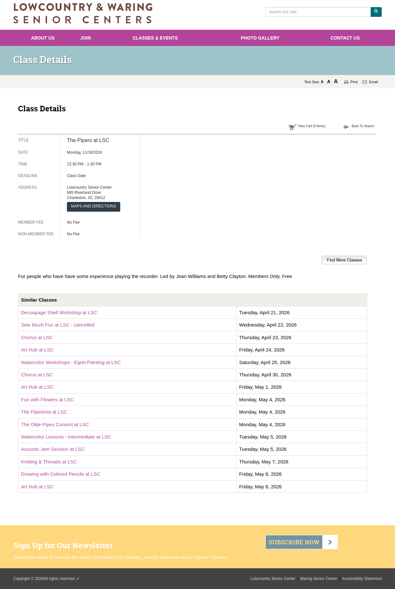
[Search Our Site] (318, 12)
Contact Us (345, 37)
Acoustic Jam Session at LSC (53, 449)
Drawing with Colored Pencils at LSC (60, 474)
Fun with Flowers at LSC (47, 399)
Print (354, 82)
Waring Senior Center (319, 578)
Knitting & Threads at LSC (49, 461)
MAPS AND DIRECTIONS (93, 206)
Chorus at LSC (37, 337)
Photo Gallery (260, 37)
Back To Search (363, 126)
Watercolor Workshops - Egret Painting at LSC (71, 362)
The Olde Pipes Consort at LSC (55, 424)
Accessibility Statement (362, 578)
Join (85, 37)
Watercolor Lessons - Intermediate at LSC (66, 436)
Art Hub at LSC (37, 349)
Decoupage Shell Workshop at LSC (59, 312)
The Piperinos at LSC (44, 412)
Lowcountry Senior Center (273, 578)
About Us (43, 37)
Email (373, 82)
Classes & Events (155, 37)
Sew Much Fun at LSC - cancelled (57, 325)
